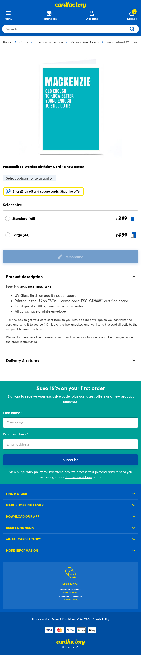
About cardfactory (23, 539)
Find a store (16, 493)
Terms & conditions (78, 477)
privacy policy (32, 472)
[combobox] (65, 29)
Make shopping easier (25, 505)
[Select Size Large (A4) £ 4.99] (70, 235)
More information (22, 550)
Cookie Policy (101, 619)
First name (12, 412)
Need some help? (20, 527)
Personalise (74, 256)
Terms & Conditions (63, 619)
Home (7, 42)
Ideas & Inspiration (49, 42)
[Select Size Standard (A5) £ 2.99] (70, 218)
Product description (24, 276)
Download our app (23, 516)
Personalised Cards (85, 42)
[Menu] (8, 16)
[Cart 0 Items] (132, 16)
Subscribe (70, 459)
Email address (15, 434)
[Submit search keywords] (134, 29)
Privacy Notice (40, 619)
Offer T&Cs (83, 619)
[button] (43, 191)
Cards (23, 42)
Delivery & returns (22, 360)
